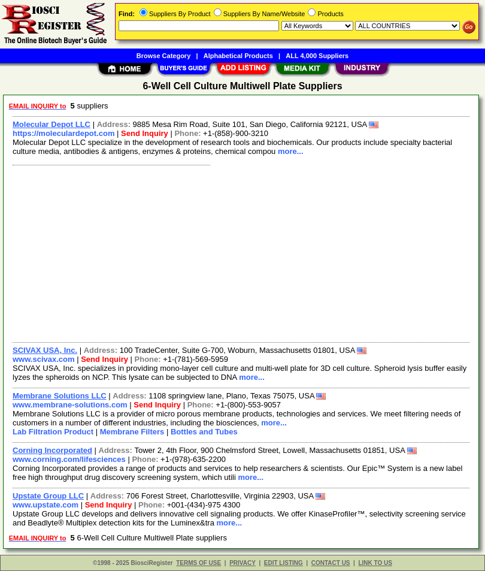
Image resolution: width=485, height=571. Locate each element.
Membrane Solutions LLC (60, 395)
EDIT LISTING (283, 563)
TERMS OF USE (198, 563)
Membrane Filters (132, 431)
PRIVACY (242, 563)
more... (291, 151)
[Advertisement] (238, 252)
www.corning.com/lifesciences (69, 459)
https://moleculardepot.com (63, 133)
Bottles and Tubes (204, 431)
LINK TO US (375, 563)
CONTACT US (330, 563)
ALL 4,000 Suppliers (317, 55)
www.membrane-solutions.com (70, 404)
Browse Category (163, 55)
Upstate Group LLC (48, 495)
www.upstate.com (45, 504)
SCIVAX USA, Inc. (45, 350)
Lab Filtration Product (53, 431)
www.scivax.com (44, 359)
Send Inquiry (144, 133)
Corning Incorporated (52, 450)
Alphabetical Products (238, 55)
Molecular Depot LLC (51, 124)
